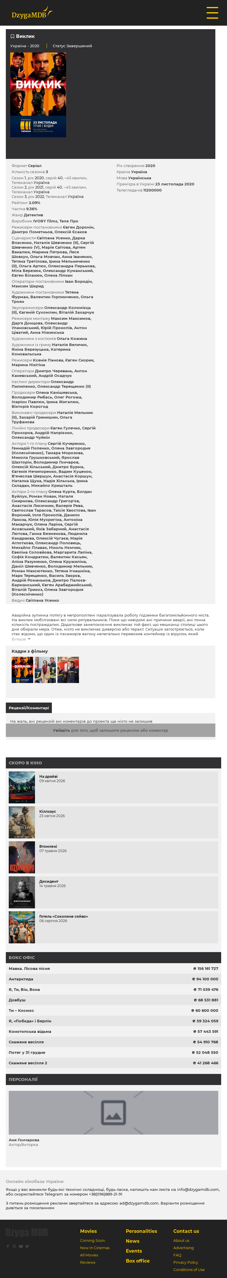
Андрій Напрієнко (53, 432)
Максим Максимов (70, 318)
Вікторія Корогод (30, 406)
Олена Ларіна (48, 524)
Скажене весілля (26, 1042)
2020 (150, 165)
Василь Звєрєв (64, 575)
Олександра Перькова (71, 266)
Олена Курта (61, 491)
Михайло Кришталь (52, 485)
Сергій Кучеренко (66, 443)
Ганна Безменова (47, 533)
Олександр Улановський (40, 325)
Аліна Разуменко (29, 561)
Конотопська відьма (30, 1031)
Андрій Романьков (31, 580)
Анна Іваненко (77, 256)
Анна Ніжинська (47, 332)
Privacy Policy (185, 1262)
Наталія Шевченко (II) (56, 242)
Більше (19, 639)
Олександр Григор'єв (57, 500)
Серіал (35, 165)
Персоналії (23, 1079)
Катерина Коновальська (41, 351)
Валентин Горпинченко (54, 296)
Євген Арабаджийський (66, 584)
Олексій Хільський (31, 466)
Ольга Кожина (72, 338)
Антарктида (21, 979)
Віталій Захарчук (76, 312)
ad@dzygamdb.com (139, 1203)
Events (134, 1251)
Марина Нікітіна (28, 364)
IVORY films (45, 221)
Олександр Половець (57, 542)
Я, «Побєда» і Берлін (30, 1021)
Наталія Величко (69, 344)
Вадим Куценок (75, 471)
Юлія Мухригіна (44, 519)
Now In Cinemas (95, 1248)
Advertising (183, 1248)
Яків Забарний (51, 528)
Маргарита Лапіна (72, 552)
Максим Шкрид (28, 286)
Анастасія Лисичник (33, 505)
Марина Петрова (49, 252)
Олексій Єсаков (70, 231)
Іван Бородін (78, 281)
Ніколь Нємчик (64, 547)
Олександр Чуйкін (31, 437)
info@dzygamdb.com (197, 1189)
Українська (139, 177)
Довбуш (17, 1000)
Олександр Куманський (68, 270)
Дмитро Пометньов (32, 231)
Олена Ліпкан (58, 275)
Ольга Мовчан (45, 256)
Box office (138, 1261)
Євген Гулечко (65, 428)
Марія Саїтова (56, 247)
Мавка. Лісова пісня (29, 968)
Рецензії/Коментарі (29, 707)
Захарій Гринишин (38, 417)
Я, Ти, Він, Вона (24, 989)
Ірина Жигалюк (62, 401)
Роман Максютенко (32, 570)
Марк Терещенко (29, 575)
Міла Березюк (26, 270)
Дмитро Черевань (53, 370)
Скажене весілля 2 (28, 1063)
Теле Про (68, 221)
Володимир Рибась (32, 397)
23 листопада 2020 (174, 184)
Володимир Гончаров (56, 462)
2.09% (34, 202)
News (132, 1241)
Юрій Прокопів (56, 327)
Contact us (186, 1231)
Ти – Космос (21, 1010)
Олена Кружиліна (67, 561)
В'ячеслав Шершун (31, 476)
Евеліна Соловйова (32, 552)
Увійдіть (61, 730)
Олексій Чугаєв (52, 538)
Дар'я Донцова (27, 323)
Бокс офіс (22, 957)
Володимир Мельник (70, 566)
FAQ (177, 1255)
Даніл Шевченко (29, 566)
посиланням (41, 1207)
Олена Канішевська (56, 392)
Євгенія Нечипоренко (34, 471)
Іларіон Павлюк (28, 401)
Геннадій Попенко (30, 448)
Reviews (87, 1262)
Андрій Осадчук (55, 375)
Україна (18, 45)
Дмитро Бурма (67, 466)
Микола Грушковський (35, 457)
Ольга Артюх (32, 266)
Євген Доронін (78, 227)
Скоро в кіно (25, 763)
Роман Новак (42, 496)
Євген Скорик (79, 360)
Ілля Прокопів (47, 514)
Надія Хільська (58, 480)
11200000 (152, 190)
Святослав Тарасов (31, 510)
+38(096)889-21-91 (105, 1194)
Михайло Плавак (29, 547)
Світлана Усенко (53, 238)
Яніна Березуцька (30, 349)
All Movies (89, 1255)
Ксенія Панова (48, 360)
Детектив (33, 215)
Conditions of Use (189, 1270)
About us (181, 1240)
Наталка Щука (26, 480)
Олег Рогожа (67, 397)
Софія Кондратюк (30, 556)
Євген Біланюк (27, 275)
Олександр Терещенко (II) (64, 386)
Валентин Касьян (68, 556)
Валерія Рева (69, 505)
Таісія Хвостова (69, 510)
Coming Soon (92, 1240)
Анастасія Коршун (72, 476)
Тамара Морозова (64, 452)
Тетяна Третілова (29, 261)
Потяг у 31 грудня (27, 1052)
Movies (88, 1231)
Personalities (141, 1231)
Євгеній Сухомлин (38, 312)
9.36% (31, 208)
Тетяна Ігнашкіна (72, 570)
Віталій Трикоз (27, 589)
